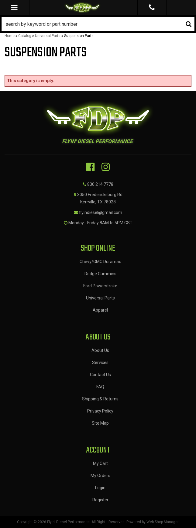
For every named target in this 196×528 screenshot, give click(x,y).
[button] (98, 24)
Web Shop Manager (162, 522)
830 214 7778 (100, 184)
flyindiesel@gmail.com (100, 212)
